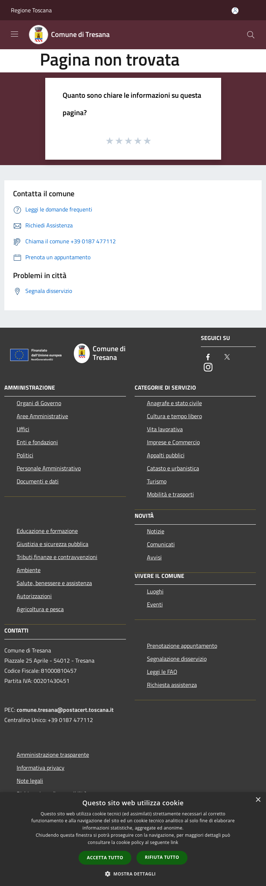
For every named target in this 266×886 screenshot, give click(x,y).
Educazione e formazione (47, 530)
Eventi (155, 604)
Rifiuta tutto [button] (162, 857)
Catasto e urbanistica (173, 468)
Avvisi (154, 557)
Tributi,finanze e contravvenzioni (57, 557)
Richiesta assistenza (172, 684)
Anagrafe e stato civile (174, 403)
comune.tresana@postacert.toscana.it (65, 709)
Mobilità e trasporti (170, 494)
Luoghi (155, 591)
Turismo (156, 481)
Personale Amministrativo (49, 468)
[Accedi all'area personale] (235, 11)
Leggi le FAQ (162, 671)
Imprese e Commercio (173, 442)
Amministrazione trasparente (53, 754)
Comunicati (161, 544)
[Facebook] (208, 357)
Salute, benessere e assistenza (54, 583)
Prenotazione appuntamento (182, 645)
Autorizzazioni (34, 596)
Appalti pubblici (166, 455)
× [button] (258, 800)
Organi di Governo (39, 403)
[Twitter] (227, 357)
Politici (25, 455)
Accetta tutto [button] (105, 857)
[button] (133, 873)
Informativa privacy (40, 767)
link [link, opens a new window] (174, 842)
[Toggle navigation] (14, 34)
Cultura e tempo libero (174, 416)
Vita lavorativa (165, 429)
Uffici (23, 429)
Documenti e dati (38, 481)
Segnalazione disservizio (177, 658)
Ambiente (29, 570)
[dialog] (133, 839)
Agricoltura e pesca (40, 609)
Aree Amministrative (42, 416)
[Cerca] (250, 34)
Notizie (155, 531)
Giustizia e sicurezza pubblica (52, 543)
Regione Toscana (31, 10)
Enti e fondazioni (37, 442)
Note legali (30, 780)
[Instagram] (208, 367)
